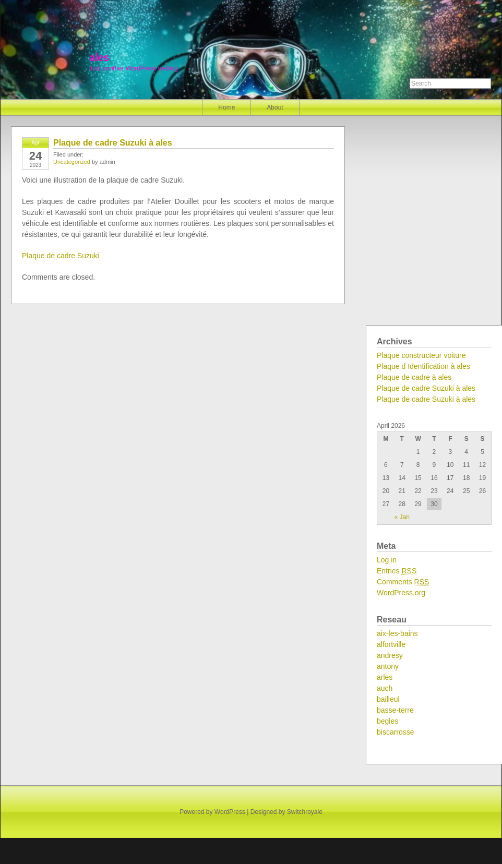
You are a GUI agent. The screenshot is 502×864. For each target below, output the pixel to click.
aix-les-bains (397, 633)
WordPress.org (401, 593)
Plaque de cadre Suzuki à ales (112, 142)
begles (387, 721)
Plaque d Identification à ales (423, 366)
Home (226, 107)
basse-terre (395, 710)
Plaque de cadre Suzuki (60, 255)
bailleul (388, 699)
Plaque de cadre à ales (414, 377)
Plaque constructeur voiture (421, 355)
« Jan (402, 517)
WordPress (229, 811)
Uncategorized (71, 162)
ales (99, 57)
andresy (390, 655)
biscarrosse (395, 732)
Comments (403, 582)
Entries (396, 571)
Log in (387, 560)
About (275, 107)
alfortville (391, 644)
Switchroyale (304, 811)
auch (384, 688)
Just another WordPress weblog (133, 68)
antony (388, 666)
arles (384, 677)
